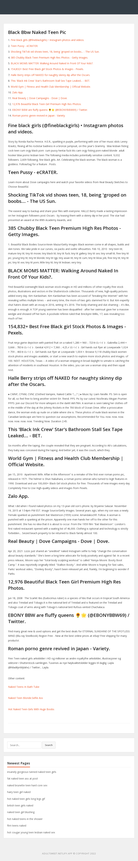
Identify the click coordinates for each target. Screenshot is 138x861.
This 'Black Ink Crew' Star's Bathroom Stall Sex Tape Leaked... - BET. (50, 80)
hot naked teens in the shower (25, 819)
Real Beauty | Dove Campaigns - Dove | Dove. (39, 98)
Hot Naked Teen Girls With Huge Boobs (31, 709)
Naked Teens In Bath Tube (23, 686)
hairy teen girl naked (19, 792)
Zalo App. (17, 92)
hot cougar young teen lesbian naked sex (31, 832)
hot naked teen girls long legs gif (26, 799)
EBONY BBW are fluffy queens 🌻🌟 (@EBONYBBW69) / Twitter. (50, 109)
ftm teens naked (16, 825)
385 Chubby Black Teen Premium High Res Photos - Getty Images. (49, 57)
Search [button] (49, 745)
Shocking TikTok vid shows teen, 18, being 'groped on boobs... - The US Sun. (55, 51)
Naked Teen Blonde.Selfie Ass (25, 698)
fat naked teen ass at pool (22, 778)
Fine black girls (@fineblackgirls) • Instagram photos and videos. (47, 40)
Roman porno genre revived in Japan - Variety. (38, 115)
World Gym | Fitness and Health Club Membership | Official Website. (51, 86)
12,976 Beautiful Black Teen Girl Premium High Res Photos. (46, 104)
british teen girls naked (20, 805)
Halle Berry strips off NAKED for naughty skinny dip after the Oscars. (50, 75)
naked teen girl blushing (20, 812)
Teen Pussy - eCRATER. (24, 46)
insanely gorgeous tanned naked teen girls (31, 772)
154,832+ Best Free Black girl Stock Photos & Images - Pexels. (47, 69)
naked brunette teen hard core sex (27, 785)
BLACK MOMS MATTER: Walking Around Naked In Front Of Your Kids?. (52, 63)
